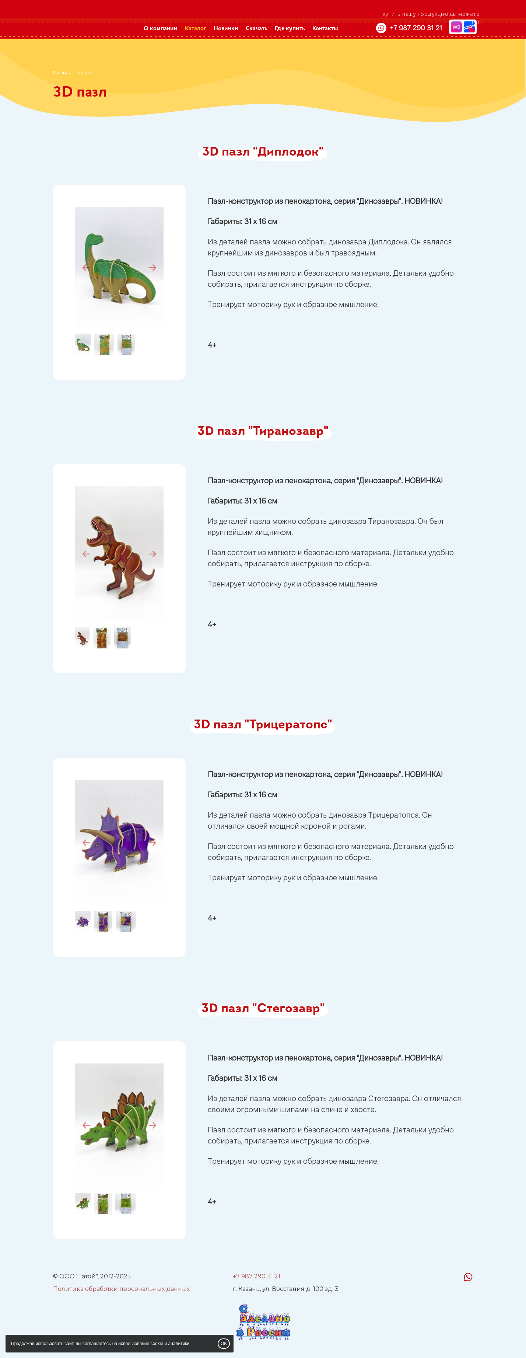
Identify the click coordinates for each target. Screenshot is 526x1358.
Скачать (256, 29)
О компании (161, 29)
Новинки (226, 29)
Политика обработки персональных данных (121, 1288)
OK (224, 1343)
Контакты (325, 29)
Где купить (290, 29)
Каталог (195, 29)
